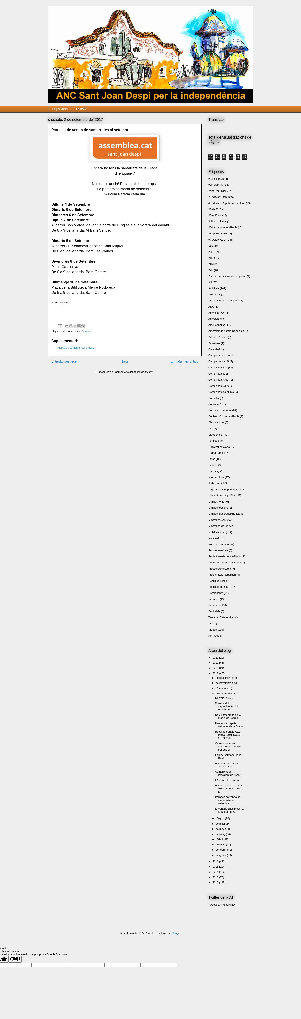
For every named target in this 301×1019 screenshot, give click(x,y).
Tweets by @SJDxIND (221, 904)
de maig (221, 834)
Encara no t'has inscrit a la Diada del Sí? (229, 810)
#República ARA (218, 233)
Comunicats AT (217, 385)
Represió (213, 599)
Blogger (175, 933)
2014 (216, 871)
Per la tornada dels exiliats (224, 556)
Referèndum (215, 593)
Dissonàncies (216, 422)
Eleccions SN (216, 434)
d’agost (220, 818)
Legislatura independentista (224, 489)
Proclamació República (222, 574)
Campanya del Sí (218, 361)
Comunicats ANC (218, 379)
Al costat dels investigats (223, 300)
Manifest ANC (216, 501)
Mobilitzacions (216, 532)
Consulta (213, 398)
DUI (210, 428)
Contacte (81, 109)
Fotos (211, 459)
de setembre (223, 693)
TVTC (211, 623)
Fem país (213, 440)
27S (210, 270)
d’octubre (221, 688)
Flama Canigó (216, 452)
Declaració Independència (223, 416)
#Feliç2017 (215, 209)
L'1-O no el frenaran (227, 780)
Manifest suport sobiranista (224, 513)
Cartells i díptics (217, 367)
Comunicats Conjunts (221, 391)
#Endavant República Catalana (226, 203)
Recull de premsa (218, 586)
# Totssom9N (216, 178)
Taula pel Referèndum (221, 617)
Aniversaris (215, 318)
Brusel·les (214, 343)
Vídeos (212, 629)
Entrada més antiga (184, 361)
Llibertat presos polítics (222, 495)
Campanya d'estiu (219, 355)
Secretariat (214, 605)
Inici (125, 361)
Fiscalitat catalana (219, 446)
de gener (221, 855)
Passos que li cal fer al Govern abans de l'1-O (229, 788)
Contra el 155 (216, 404)
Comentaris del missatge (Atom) (134, 371)
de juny (220, 828)
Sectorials (214, 611)
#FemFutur (215, 215)
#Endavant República (221, 196)
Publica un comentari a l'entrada (75, 347)
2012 (216, 882)
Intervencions (216, 477)
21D (210, 257)
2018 (216, 667)
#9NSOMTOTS (217, 184)
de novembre (224, 682)
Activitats (86, 331)
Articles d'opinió (217, 337)
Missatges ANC (217, 519)
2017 (216, 673)
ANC (211, 306)
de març (221, 844)
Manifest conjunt (218, 507)
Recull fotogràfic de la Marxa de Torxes (228, 716)
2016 (216, 861)
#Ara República (217, 190)
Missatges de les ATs (220, 525)
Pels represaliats (218, 550)
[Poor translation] (15, 959)
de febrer (221, 849)
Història (212, 465)
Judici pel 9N (216, 483)
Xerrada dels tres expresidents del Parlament (226, 706)
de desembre (224, 677)
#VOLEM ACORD (219, 239)
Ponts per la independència (224, 562)
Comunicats (215, 373)
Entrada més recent (65, 361)
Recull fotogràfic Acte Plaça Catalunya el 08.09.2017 (227, 735)
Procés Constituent (219, 568)
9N (210, 282)
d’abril (220, 839)
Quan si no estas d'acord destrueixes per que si (228, 746)
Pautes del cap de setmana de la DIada (229, 725)
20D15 (212, 251)
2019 (216, 662)
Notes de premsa (218, 544)
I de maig (213, 471)
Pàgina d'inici (60, 109)
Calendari (214, 349)
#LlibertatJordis (217, 221)
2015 (216, 866)
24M (211, 264)
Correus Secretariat (220, 410)
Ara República (216, 324)
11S (210, 245)
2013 (216, 877)
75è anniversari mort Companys (227, 276)
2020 (216, 657)
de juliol (221, 823)
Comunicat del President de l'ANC (227, 773)
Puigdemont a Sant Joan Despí (226, 765)
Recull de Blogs (217, 580)
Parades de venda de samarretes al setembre (227, 800)
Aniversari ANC (217, 312)
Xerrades (213, 635)
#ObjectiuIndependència (222, 227)
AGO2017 (214, 294)
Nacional (213, 538)
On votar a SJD (224, 698)
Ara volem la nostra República (226, 330)
